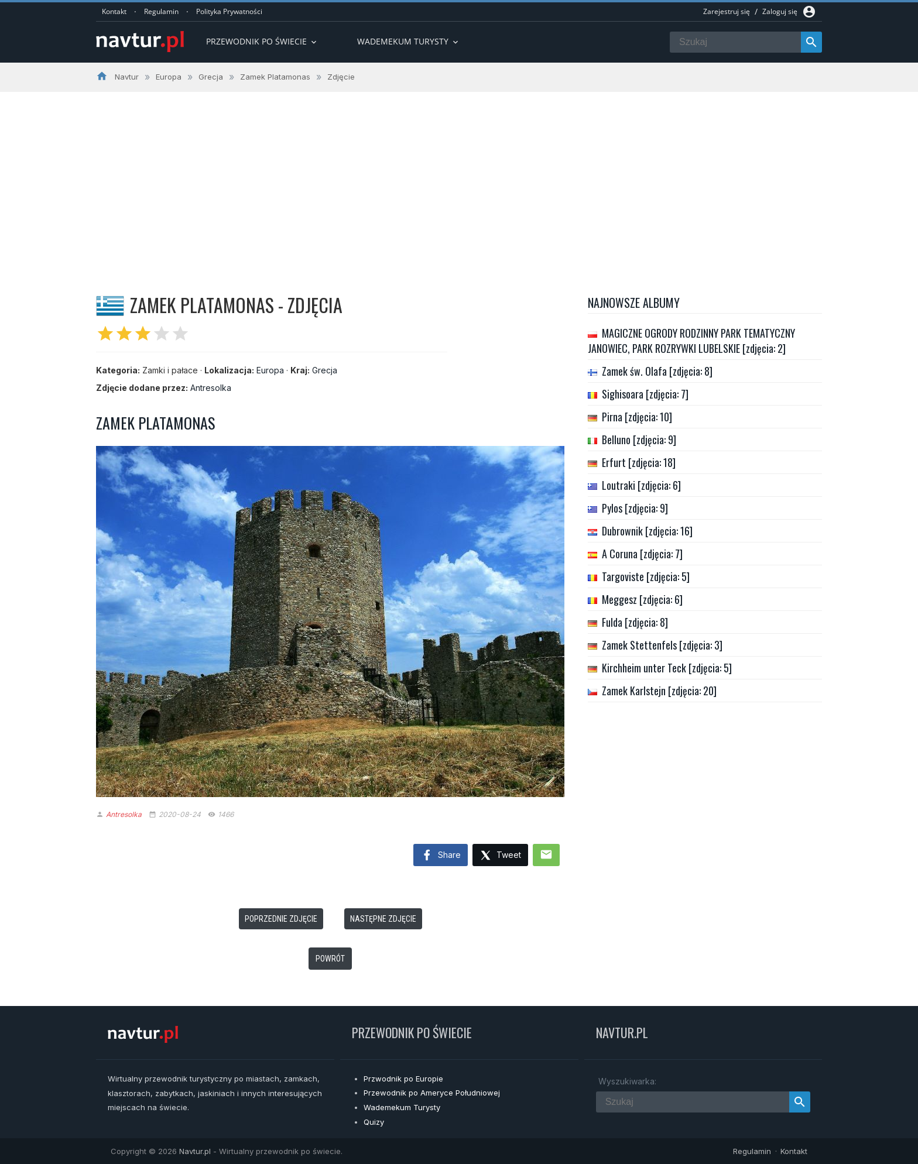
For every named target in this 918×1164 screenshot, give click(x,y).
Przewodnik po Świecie (262, 41)
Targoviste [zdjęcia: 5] (646, 576)
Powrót (330, 958)
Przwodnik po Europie (403, 1078)
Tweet (500, 856)
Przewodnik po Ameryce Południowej (432, 1092)
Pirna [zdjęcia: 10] (637, 416)
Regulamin (161, 11)
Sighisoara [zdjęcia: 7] (645, 393)
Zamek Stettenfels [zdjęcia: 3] (662, 645)
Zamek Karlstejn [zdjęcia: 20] (659, 690)
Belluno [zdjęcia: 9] (639, 439)
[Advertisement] (459, 180)
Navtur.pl (195, 1151)
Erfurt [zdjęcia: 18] (639, 462)
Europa (270, 370)
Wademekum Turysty (402, 1107)
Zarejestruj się (726, 11)
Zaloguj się (779, 11)
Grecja (324, 370)
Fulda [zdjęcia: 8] (635, 622)
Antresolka (210, 388)
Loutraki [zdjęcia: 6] (641, 485)
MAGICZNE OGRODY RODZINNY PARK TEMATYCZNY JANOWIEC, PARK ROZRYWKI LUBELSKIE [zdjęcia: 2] (691, 340)
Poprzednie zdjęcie (281, 918)
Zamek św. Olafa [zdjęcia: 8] (657, 371)
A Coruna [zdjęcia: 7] (642, 553)
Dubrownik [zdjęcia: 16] (647, 530)
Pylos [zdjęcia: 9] (635, 508)
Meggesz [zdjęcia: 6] (642, 599)
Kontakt (114, 11)
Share (440, 855)
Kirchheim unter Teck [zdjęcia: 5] (667, 667)
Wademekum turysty (408, 41)
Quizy (374, 1122)
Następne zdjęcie (383, 918)
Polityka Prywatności (229, 11)
